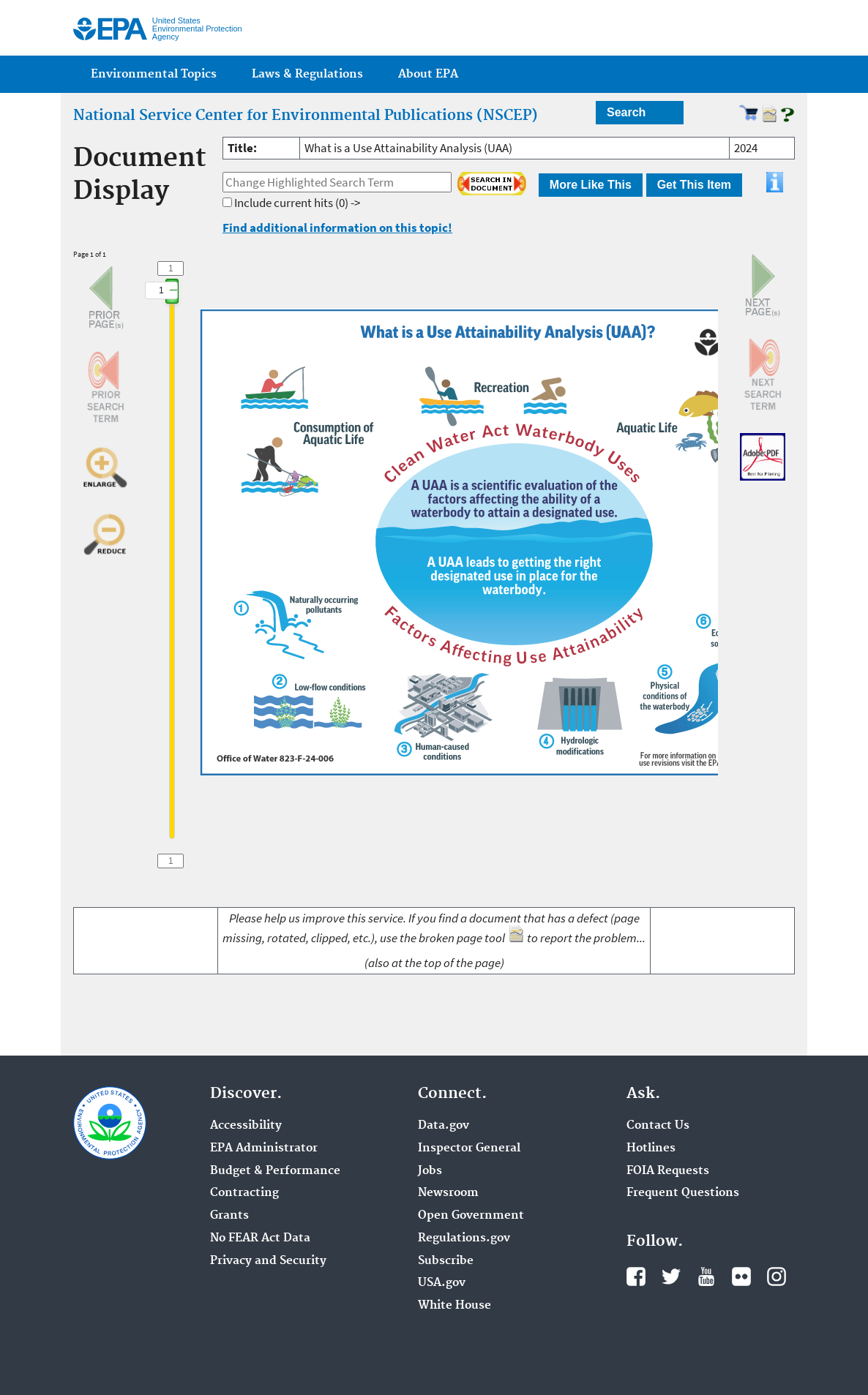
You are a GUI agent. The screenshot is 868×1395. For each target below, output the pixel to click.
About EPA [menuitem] (428, 74)
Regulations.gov (464, 1238)
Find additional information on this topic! (337, 227)
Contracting (244, 1193)
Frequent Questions (682, 1193)
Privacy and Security (268, 1261)
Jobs (430, 1171)
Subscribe (446, 1261)
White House (454, 1305)
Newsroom (448, 1193)
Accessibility (246, 1125)
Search (626, 112)
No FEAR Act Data (260, 1238)
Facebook (636, 1276)
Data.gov (443, 1125)
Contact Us (657, 1125)
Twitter (671, 1276)
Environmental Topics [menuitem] (154, 74)
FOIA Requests (667, 1171)
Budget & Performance (275, 1171)
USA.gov (441, 1283)
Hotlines (651, 1148)
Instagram (776, 1276)
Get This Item (694, 184)
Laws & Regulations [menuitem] (307, 74)
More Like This (591, 184)
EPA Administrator (264, 1148)
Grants (229, 1215)
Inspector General (469, 1148)
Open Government (471, 1215)
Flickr (741, 1276)
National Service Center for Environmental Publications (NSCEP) (305, 115)
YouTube (706, 1276)
